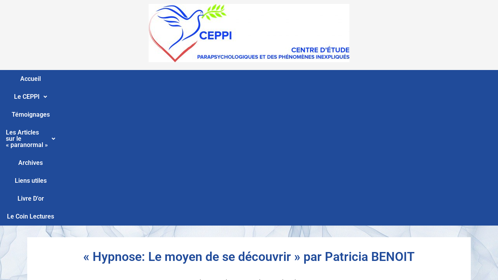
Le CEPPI (95, 78)
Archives (298, 78)
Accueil (57, 78)
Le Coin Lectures (427, 78)
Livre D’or (379, 78)
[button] (95, 79)
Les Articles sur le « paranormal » (224, 78)
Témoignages (143, 78)
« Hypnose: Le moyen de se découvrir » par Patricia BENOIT (249, 119)
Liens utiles (338, 78)
